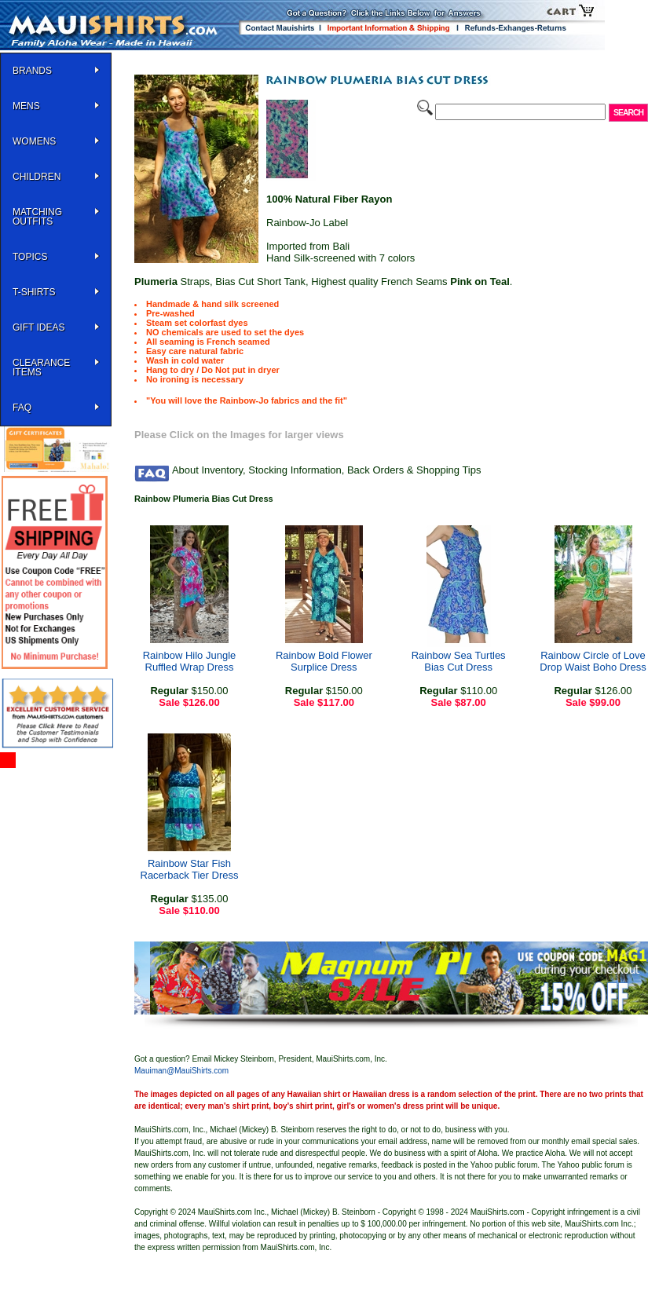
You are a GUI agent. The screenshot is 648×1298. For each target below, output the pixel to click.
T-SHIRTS (34, 292)
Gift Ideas (38, 327)
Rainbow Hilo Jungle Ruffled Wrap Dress (189, 661)
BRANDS (32, 70)
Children (36, 176)
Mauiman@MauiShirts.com (181, 1070)
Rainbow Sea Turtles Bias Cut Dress (459, 661)
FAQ (22, 407)
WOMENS (34, 141)
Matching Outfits (37, 217)
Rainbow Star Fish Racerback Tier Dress (190, 869)
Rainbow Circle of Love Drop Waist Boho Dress (593, 661)
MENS (26, 106)
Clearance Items (41, 367)
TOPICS (30, 256)
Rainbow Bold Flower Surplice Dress (324, 661)
